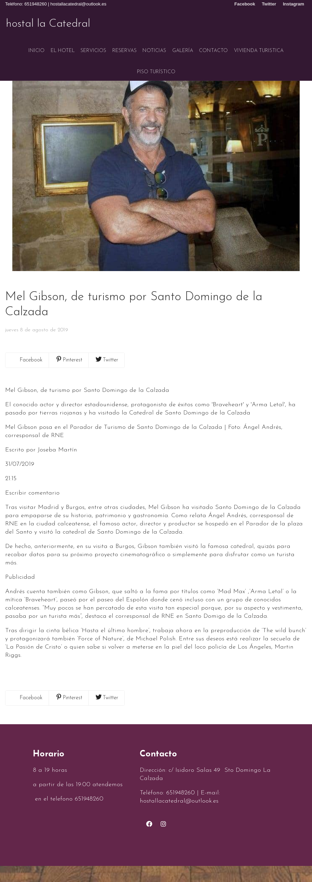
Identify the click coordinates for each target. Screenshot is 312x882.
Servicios (93, 47)
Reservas (124, 47)
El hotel (63, 47)
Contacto (213, 47)
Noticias (154, 47)
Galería (182, 47)
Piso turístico (156, 65)
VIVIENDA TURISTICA (259, 47)
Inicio (36, 47)
